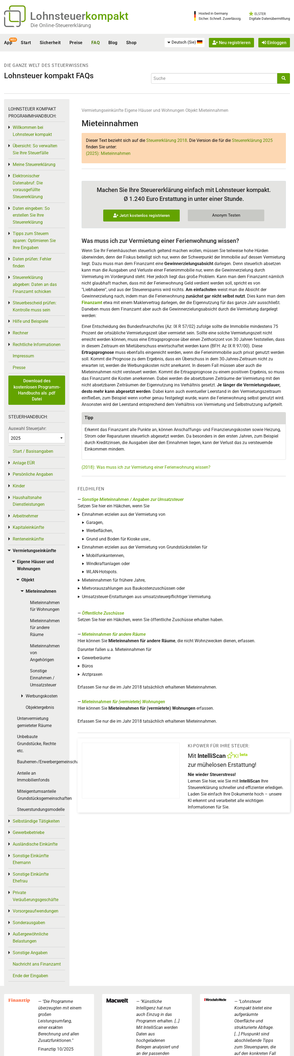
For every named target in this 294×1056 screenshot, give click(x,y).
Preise (76, 42)
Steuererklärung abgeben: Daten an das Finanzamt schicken (35, 284)
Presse (19, 367)
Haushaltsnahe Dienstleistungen (29, 501)
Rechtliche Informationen (37, 344)
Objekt (192, 110)
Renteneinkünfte (28, 539)
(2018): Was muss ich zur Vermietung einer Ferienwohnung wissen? (146, 467)
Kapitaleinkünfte (28, 527)
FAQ (95, 42)
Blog (113, 42)
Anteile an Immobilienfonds (33, 777)
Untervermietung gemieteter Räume (34, 722)
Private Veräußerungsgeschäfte (35, 896)
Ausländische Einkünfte (35, 844)
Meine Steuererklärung (34, 164)
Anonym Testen (226, 215)
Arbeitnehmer (25, 516)
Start (26, 42)
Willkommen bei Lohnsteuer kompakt (32, 131)
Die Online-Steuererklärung (61, 25)
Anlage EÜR (24, 462)
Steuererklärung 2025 (252, 140)
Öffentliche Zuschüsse (103, 613)
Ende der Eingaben (30, 975)
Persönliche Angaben (33, 474)
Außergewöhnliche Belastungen (30, 937)
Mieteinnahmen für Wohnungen (45, 606)
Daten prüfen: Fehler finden (32, 262)
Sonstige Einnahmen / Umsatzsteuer (43, 677)
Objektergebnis (40, 707)
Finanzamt (92, 302)
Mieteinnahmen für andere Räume (114, 634)
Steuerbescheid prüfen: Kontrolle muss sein (34, 306)
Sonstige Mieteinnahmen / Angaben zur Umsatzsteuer (132, 499)
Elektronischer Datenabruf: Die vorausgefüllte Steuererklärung (28, 186)
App (8, 42)
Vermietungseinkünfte (102, 110)
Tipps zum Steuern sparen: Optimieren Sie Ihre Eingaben (34, 240)
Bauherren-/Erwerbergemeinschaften (41, 761)
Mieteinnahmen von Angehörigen (45, 652)
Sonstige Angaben (30, 952)
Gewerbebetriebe (28, 832)
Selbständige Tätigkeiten (36, 821)
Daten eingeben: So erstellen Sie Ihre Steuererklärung (31, 215)
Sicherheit (50, 42)
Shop (131, 42)
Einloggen (274, 42)
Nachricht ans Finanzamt (37, 964)
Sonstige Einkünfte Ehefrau (31, 878)
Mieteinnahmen (213, 110)
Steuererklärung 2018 (166, 140)
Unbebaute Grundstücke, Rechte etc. (36, 743)
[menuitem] (185, 42)
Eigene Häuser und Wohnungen (154, 110)
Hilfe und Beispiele (30, 321)
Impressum (23, 355)
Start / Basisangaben (33, 451)
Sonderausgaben (29, 922)
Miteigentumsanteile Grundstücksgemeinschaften (41, 795)
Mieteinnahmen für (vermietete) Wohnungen (123, 701)
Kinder (19, 485)
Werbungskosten (42, 696)
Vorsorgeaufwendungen (35, 911)
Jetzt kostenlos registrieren (141, 215)
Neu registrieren (231, 42)
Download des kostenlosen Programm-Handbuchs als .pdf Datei (37, 390)
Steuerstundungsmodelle (41, 809)
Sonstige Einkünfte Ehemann (31, 859)
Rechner (20, 332)
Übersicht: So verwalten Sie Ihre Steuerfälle (35, 149)
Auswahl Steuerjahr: (27, 428)
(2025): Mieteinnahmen (108, 153)
